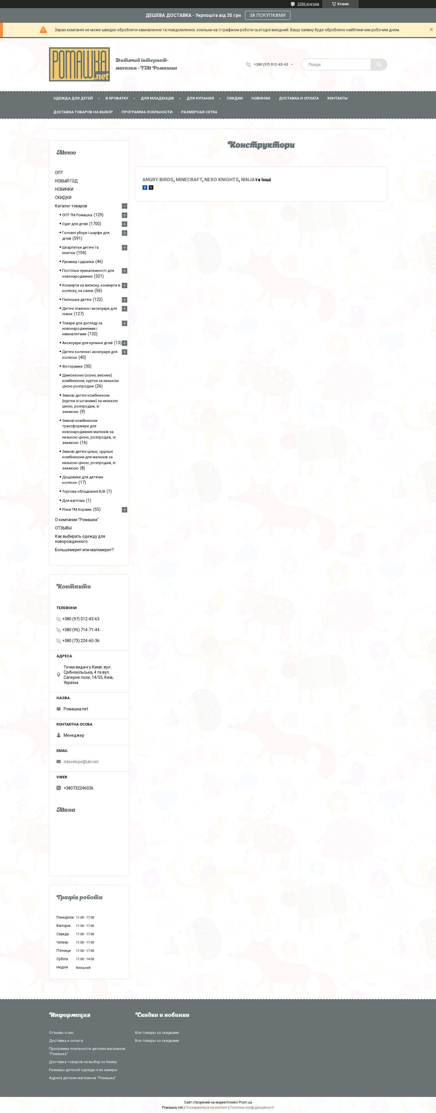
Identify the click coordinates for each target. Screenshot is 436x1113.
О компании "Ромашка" (77, 519)
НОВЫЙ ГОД (66, 181)
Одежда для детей (73, 98)
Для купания (200, 98)
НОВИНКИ (260, 98)
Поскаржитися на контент (206, 1108)
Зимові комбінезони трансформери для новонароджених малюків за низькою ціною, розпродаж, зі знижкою (89, 431)
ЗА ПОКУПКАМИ (268, 15)
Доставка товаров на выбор (83, 112)
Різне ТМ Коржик (77, 509)
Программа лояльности (147, 112)
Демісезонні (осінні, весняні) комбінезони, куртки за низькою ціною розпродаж (90, 380)
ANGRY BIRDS (157, 179)
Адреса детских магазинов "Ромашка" (82, 1078)
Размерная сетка (199, 112)
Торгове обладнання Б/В (83, 491)
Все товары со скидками (157, 1032)
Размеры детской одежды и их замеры (83, 1070)
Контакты (337, 98)
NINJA (248, 179)
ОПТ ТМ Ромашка (77, 215)
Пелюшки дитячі (76, 299)
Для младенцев (157, 98)
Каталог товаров (71, 206)
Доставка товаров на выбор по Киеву (83, 1062)
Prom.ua (245, 1102)
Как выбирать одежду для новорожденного (80, 539)
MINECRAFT (189, 179)
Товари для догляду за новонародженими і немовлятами (82, 328)
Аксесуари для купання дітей (87, 343)
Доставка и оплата (299, 98)
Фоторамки (72, 366)
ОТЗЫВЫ (63, 528)
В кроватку (116, 98)
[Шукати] (379, 65)
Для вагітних (73, 500)
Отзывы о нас (61, 1032)
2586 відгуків (308, 4)
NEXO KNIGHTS (221, 179)
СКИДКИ (235, 98)
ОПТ (59, 172)
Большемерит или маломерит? (84, 549)
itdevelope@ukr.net (81, 761)
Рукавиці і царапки (78, 262)
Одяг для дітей (75, 224)
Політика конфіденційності (252, 1108)
